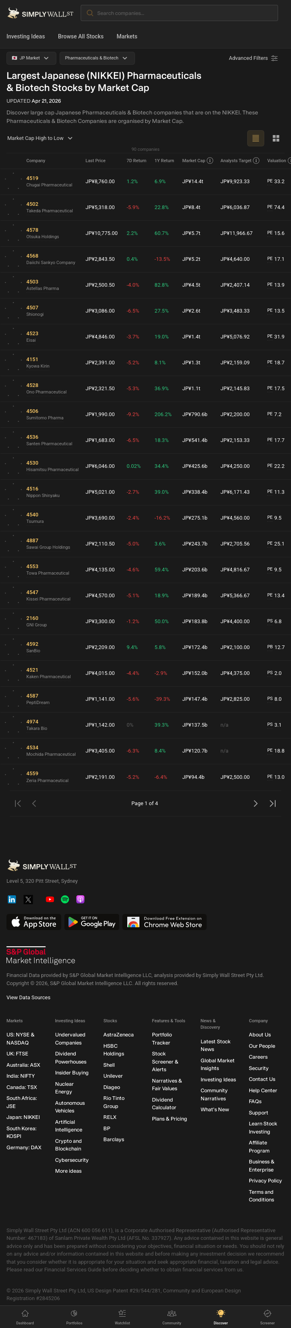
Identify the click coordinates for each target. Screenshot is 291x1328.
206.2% (162, 414)
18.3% (161, 440)
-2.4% (132, 518)
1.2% (132, 181)
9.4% (132, 647)
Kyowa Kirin (37, 366)
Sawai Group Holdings (48, 547)
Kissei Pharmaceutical (48, 599)
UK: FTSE (17, 1054)
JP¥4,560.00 (235, 518)
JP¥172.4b (195, 647)
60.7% (161, 233)
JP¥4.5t (191, 285)
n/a (224, 725)
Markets (127, 36)
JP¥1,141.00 (100, 699)
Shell (109, 1065)
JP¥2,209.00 (100, 647)
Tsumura (35, 521)
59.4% (161, 570)
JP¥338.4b (195, 492)
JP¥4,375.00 (235, 673)
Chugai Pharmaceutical (49, 185)
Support (258, 1113)
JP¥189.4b (195, 595)
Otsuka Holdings (42, 236)
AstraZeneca (118, 1035)
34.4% (161, 466)
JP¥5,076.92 (235, 337)
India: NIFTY (20, 1076)
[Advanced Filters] (254, 58)
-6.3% (132, 751)
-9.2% (132, 414)
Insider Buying (72, 1073)
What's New (215, 1109)
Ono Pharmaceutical (46, 392)
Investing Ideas (25, 36)
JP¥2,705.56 (235, 544)
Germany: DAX (23, 1147)
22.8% (161, 207)
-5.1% (132, 595)
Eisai (31, 340)
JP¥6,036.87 (235, 207)
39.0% (161, 492)
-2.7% (132, 492)
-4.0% (132, 285)
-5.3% (132, 388)
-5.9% (132, 207)
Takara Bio (36, 728)
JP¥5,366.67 (235, 595)
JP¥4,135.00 (100, 570)
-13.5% (162, 259)
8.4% (160, 751)
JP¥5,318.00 (100, 207)
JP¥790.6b (195, 414)
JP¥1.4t (191, 337)
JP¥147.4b (195, 699)
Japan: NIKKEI (23, 1117)
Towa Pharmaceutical (47, 573)
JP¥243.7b (195, 544)
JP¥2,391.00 (100, 362)
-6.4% (160, 777)
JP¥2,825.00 (235, 699)
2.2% (132, 233)
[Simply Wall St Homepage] (40, 12)
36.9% (161, 388)
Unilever (113, 1076)
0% (129, 725)
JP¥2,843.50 (100, 259)
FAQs (255, 1101)
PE (269, 181)
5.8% (160, 647)
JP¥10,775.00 (102, 233)
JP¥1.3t (191, 362)
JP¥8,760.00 (100, 181)
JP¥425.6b (195, 466)
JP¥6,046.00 (100, 466)
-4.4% (132, 673)
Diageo (111, 1087)
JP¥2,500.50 (100, 285)
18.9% (161, 595)
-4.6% (132, 570)
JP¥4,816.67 (235, 570)
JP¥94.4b (193, 777)
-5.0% (132, 544)
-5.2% (132, 362)
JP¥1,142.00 (100, 725)
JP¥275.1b (195, 518)
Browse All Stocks (81, 36)
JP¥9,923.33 (235, 181)
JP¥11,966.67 (236, 233)
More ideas (68, 1171)
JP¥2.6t (191, 311)
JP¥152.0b (195, 673)
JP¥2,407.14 (235, 285)
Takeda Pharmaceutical (49, 211)
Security (259, 1068)
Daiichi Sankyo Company (50, 262)
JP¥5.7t (191, 233)
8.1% (160, 362)
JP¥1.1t (191, 388)
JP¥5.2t (191, 259)
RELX (109, 1117)
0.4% (132, 259)
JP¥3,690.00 (100, 518)
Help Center (263, 1090)
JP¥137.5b (195, 725)
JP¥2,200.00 (235, 414)
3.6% (160, 544)
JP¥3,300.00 (100, 621)
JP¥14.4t (192, 181)
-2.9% (160, 673)
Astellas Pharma (42, 288)
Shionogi (35, 314)
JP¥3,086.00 (100, 311)
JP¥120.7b (195, 751)
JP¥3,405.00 (100, 751)
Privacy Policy (265, 1181)
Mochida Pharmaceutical (51, 754)
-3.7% (132, 337)
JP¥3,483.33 (235, 311)
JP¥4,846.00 (100, 337)
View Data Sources (28, 997)
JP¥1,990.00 (100, 414)
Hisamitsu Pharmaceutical (52, 469)
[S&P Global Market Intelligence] (40, 955)
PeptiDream (37, 702)
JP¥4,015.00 (100, 673)
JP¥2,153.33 (235, 440)
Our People (262, 1046)
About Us (260, 1035)
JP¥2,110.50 (100, 544)
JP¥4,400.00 (235, 621)
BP (106, 1128)
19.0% (161, 337)
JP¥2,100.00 (235, 647)
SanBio (33, 650)
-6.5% (132, 311)
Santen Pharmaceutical (49, 443)
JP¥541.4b (195, 440)
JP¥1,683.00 (100, 440)
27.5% (161, 311)
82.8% (161, 285)
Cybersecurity (72, 1160)
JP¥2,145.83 (235, 388)
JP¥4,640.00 (235, 259)
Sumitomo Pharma (45, 418)
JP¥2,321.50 (100, 388)
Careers (258, 1057)
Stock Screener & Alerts (165, 1061)
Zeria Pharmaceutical (47, 780)
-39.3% (162, 699)
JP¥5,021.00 (100, 492)
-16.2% (162, 518)
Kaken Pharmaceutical (48, 676)
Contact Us (262, 1079)
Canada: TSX (21, 1087)
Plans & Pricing (169, 1119)
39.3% (161, 725)
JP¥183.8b (195, 621)
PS (269, 621)
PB (270, 646)
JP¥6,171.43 (235, 492)
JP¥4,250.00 (235, 466)
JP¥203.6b (195, 570)
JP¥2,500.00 (235, 777)
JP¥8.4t (191, 207)
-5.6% (132, 699)
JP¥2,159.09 (235, 362)
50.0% (161, 621)
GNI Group (36, 625)
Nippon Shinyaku (43, 495)
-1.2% (132, 621)
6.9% (160, 181)
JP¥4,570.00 (100, 595)
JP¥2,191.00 (100, 777)
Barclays (113, 1139)
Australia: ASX (23, 1065)
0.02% (133, 466)
